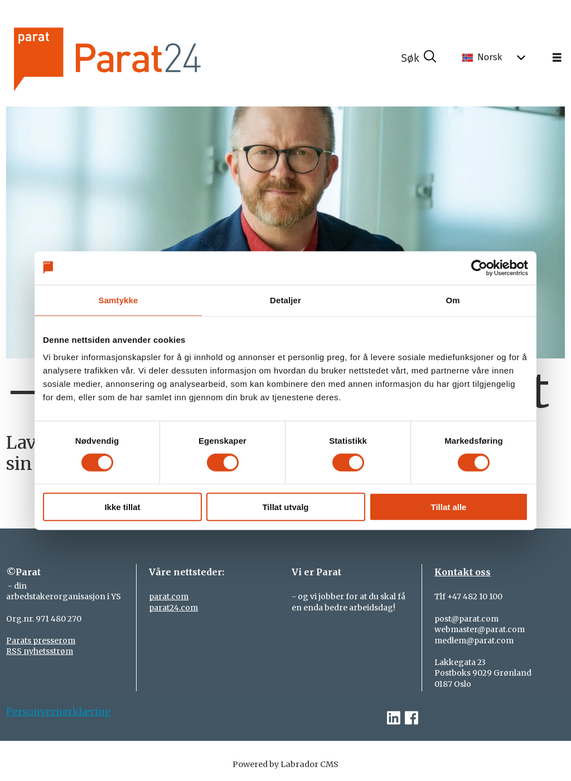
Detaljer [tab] (285, 299)
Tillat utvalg (285, 507)
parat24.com (173, 608)
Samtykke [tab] (118, 299)
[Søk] (418, 58)
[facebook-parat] (411, 718)
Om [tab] (452, 299)
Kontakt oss (462, 572)
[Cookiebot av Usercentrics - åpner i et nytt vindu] (479, 267)
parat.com (168, 596)
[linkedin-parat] (393, 718)
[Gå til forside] (145, 57)
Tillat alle (449, 507)
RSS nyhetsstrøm (39, 651)
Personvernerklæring (58, 712)
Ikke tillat (122, 507)
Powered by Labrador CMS (285, 764)
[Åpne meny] (557, 58)
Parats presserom (40, 641)
